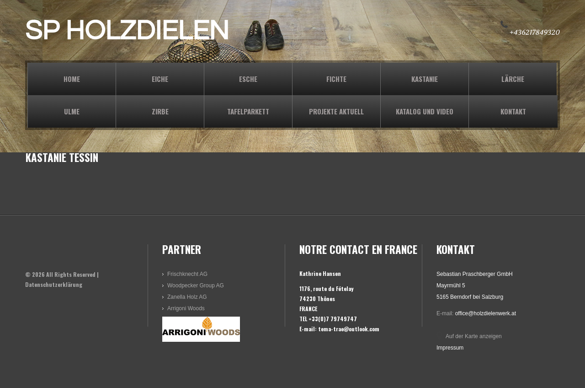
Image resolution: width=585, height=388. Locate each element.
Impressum (449, 348)
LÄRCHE (512, 79)
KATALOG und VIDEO (424, 111)
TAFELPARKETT (248, 111)
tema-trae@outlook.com (348, 329)
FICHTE (336, 79)
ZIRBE (160, 111)
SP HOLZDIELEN (127, 31)
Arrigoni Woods (186, 308)
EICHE (160, 79)
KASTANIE (424, 79)
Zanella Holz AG (187, 297)
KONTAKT (513, 111)
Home (72, 79)
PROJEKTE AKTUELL (336, 111)
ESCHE (248, 79)
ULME (72, 111)
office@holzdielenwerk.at (485, 313)
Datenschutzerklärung (53, 284)
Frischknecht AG (187, 274)
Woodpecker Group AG (195, 285)
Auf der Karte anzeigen (474, 336)
